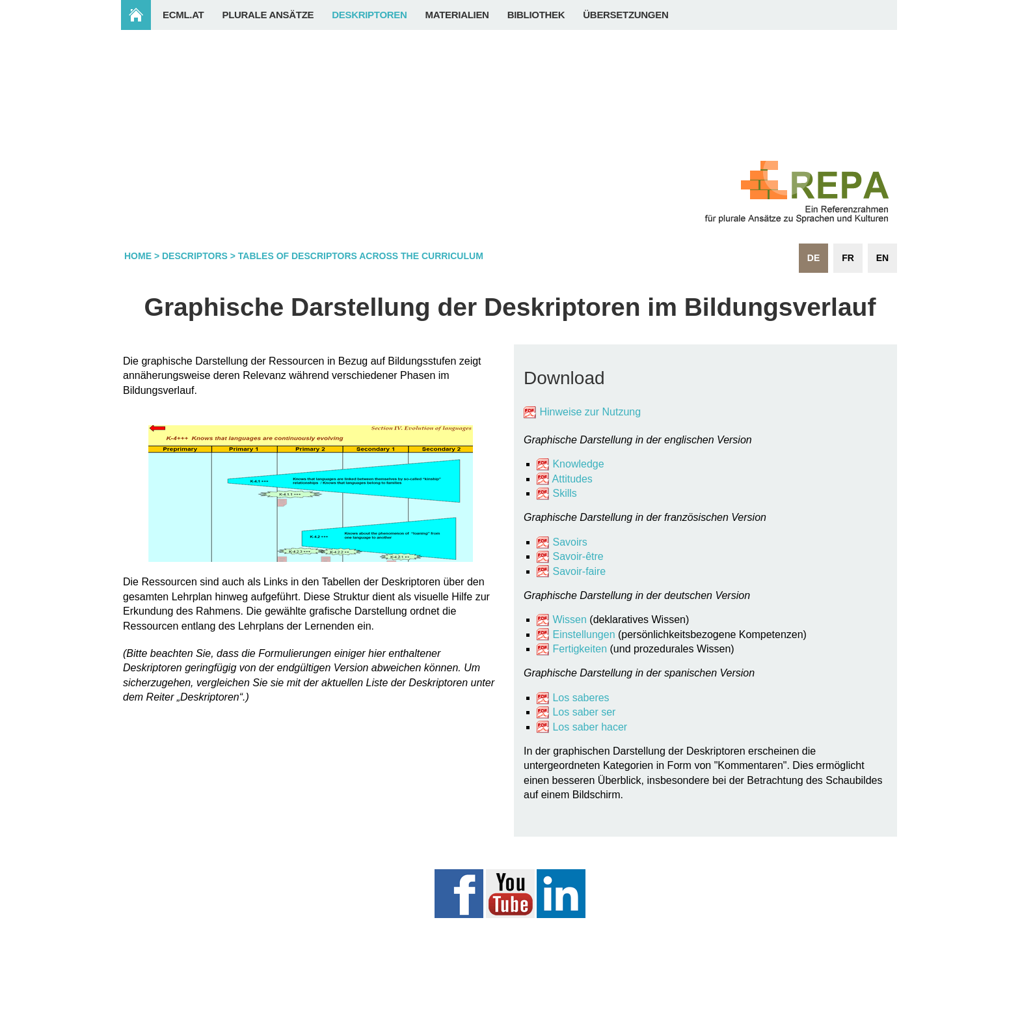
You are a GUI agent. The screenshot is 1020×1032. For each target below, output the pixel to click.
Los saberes (580, 697)
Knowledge (570, 463)
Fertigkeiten (581, 648)
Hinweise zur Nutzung (590, 411)
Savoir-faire (579, 571)
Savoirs (569, 542)
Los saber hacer (589, 726)
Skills (564, 493)
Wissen (569, 619)
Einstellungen (583, 634)
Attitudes (572, 478)
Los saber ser (583, 712)
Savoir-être (577, 556)
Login (872, 1024)
